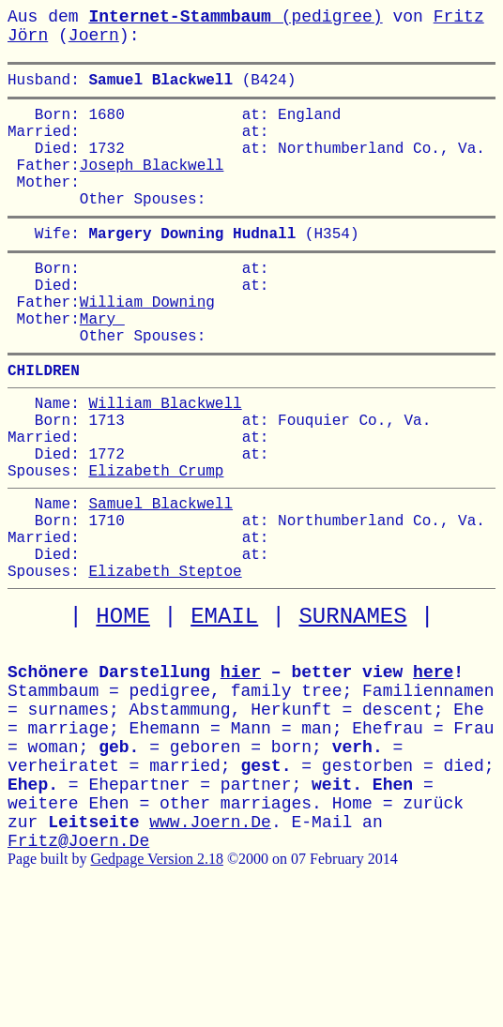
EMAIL (224, 706)
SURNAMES (352, 706)
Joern (94, 35)
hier (241, 762)
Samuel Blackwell (160, 577)
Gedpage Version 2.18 (156, 949)
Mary (102, 363)
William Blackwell (164, 458)
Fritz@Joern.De (78, 931)
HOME (123, 706)
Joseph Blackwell (152, 183)
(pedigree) (235, 17)
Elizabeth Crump (155, 541)
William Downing (147, 342)
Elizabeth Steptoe (164, 660)
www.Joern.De (210, 912)
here (433, 762)
